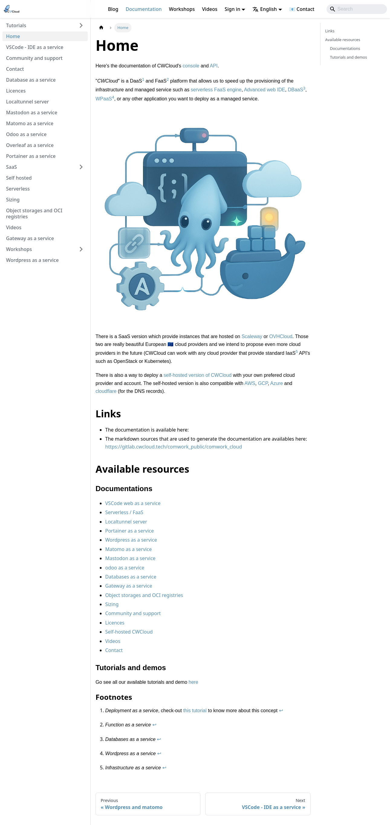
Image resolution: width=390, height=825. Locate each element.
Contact (15, 69)
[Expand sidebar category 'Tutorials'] (81, 25)
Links (330, 31)
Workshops (182, 9)
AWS (249, 383)
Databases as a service (130, 576)
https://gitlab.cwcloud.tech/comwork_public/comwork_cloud (173, 446)
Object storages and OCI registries (34, 213)
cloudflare (106, 391)
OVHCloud (280, 336)
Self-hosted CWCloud (129, 631)
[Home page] (101, 27)
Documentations (345, 48)
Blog (113, 9)
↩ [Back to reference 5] (164, 767)
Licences (16, 90)
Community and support (34, 58)
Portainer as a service (31, 156)
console (191, 65)
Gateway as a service (30, 238)
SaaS (11, 167)
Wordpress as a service (32, 260)
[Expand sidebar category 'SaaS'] (81, 167)
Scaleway (252, 336)
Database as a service (31, 80)
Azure (276, 383)
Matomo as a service (30, 123)
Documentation (143, 9)
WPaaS (104, 98)
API (214, 65)
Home (13, 36)
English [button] (264, 9)
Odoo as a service (26, 134)
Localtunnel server (27, 101)
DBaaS (295, 90)
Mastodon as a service (31, 112)
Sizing (13, 199)
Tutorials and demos (348, 57)
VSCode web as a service (133, 503)
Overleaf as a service (30, 145)
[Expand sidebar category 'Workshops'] (81, 249)
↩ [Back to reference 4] (159, 753)
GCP (263, 383)
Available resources (342, 39)
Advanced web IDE (264, 90)
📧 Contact (301, 9)
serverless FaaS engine (216, 90)
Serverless (18, 188)
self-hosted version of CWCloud (198, 375)
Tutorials (16, 25)
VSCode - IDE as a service (34, 47)
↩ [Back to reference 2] (154, 724)
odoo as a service (124, 567)
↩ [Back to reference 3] (159, 739)
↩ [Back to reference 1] (281, 710)
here (193, 682)
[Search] (357, 9)
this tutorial (194, 710)
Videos (209, 9)
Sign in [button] (232, 9)
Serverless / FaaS (124, 512)
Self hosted (19, 177)
